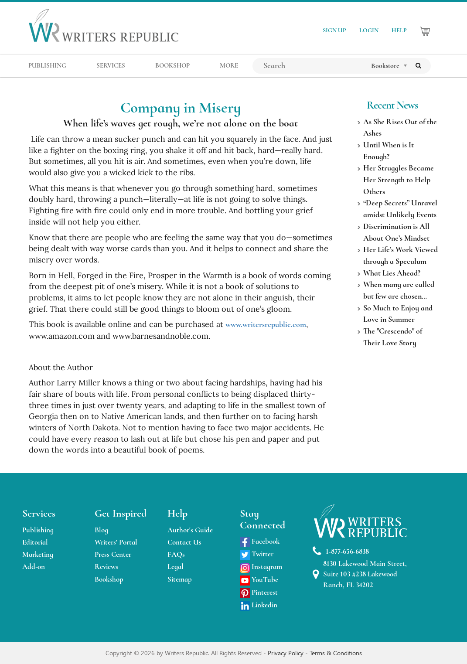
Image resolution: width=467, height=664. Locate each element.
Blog (101, 530)
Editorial (35, 542)
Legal (175, 566)
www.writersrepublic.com (265, 324)
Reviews (106, 566)
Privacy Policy (286, 653)
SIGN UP (334, 30)
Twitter (256, 553)
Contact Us (184, 542)
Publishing (38, 530)
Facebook (260, 541)
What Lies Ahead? (391, 273)
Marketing (37, 554)
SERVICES (110, 65)
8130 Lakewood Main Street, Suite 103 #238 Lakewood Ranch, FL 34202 (360, 574)
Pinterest (259, 592)
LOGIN (368, 30)
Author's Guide (190, 530)
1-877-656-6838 (341, 551)
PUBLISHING (47, 65)
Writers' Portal (116, 542)
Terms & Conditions (336, 653)
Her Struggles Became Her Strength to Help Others (398, 179)
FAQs (176, 554)
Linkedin (258, 605)
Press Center (113, 554)
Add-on (33, 566)
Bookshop (109, 579)
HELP (399, 30)
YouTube (259, 579)
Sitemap (179, 579)
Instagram (261, 566)
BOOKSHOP (172, 65)
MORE (229, 65)
